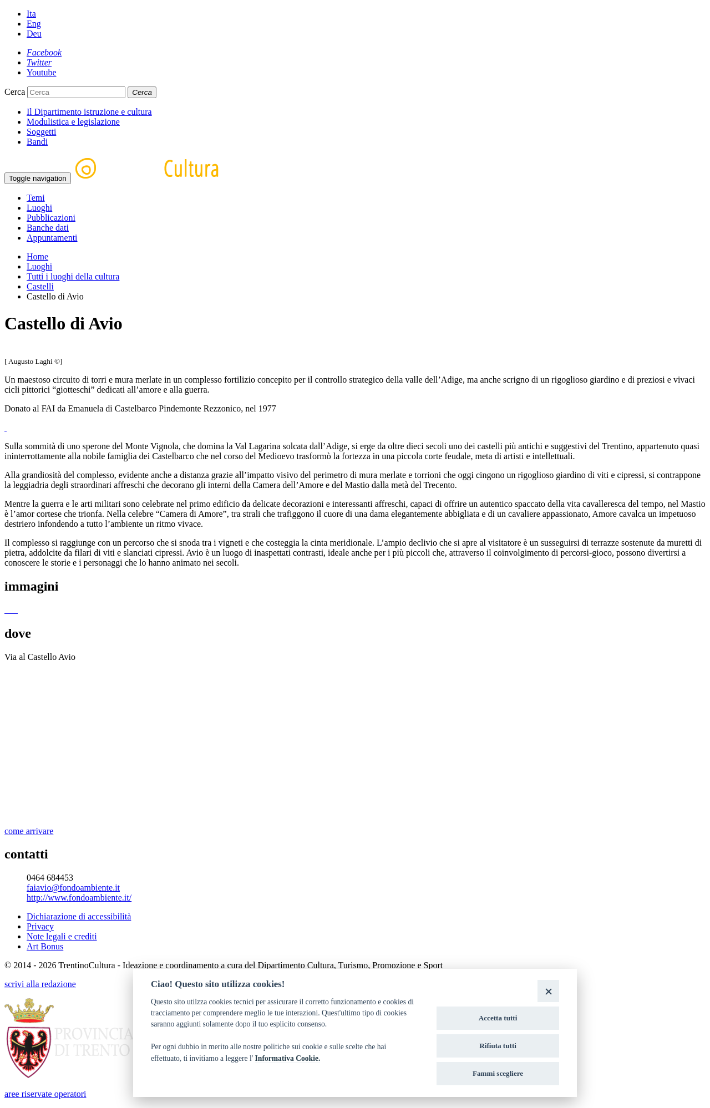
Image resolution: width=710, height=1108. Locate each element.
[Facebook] (44, 52)
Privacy (40, 926)
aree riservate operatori (45, 1094)
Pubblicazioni (51, 217)
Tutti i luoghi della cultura (73, 276)
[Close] (548, 991)
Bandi (37, 141)
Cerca (14, 91)
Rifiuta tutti (497, 1045)
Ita (31, 13)
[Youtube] (42, 72)
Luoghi (39, 207)
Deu (34, 33)
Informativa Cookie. (288, 1058)
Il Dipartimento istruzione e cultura (89, 111)
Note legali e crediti (62, 936)
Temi (36, 197)
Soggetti (41, 131)
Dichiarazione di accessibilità (79, 916)
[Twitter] (39, 62)
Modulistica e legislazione (73, 121)
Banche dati (48, 227)
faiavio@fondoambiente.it (73, 887)
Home (37, 256)
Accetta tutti (498, 1018)
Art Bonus (45, 946)
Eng (34, 23)
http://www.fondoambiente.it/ (79, 897)
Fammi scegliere (498, 1073)
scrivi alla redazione (40, 984)
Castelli (40, 286)
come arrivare (28, 831)
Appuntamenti (52, 237)
